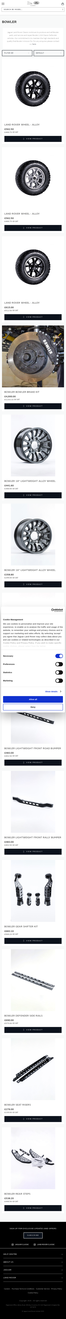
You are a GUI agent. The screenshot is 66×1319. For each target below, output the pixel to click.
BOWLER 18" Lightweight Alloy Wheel (30, 481)
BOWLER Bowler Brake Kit (22, 392)
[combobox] (33, 9)
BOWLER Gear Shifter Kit (21, 926)
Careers (7, 1289)
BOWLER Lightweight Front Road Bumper (32, 748)
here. (34, 44)
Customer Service (43, 1289)
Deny (33, 707)
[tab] (33, 1254)
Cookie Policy (33, 1293)
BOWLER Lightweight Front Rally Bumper (32, 837)
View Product (34, 139)
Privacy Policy (56, 1289)
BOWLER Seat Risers (17, 1104)
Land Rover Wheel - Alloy (22, 124)
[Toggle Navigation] (3, 4)
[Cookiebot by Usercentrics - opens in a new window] (51, 610)
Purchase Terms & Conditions (23, 1289)
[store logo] (33, 3)
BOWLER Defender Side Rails (23, 1015)
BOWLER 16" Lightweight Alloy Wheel (30, 570)
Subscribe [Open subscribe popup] (33, 1235)
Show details (51, 691)
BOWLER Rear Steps (17, 1193)
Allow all (33, 699)
